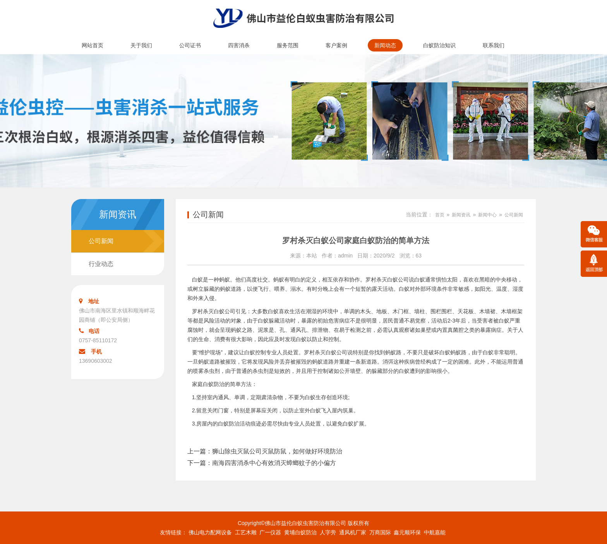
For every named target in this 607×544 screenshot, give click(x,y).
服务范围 (287, 45)
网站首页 (92, 45)
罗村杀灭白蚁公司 (387, 279)
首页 (439, 215)
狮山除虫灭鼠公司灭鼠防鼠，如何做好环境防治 (277, 451)
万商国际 (380, 532)
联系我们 (493, 45)
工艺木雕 (246, 532)
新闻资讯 (461, 215)
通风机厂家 (352, 532)
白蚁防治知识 (439, 45)
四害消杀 (239, 45)
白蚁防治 (214, 384)
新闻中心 (487, 215)
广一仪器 (270, 532)
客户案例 (336, 45)
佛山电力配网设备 (210, 532)
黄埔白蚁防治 (300, 532)
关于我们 (141, 45)
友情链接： (173, 532)
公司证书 (190, 45)
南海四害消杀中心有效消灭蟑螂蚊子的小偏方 (274, 463)
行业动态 (101, 264)
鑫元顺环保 (407, 532)
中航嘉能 (435, 532)
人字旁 (328, 532)
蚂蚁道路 (323, 362)
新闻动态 (385, 45)
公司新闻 (101, 241)
